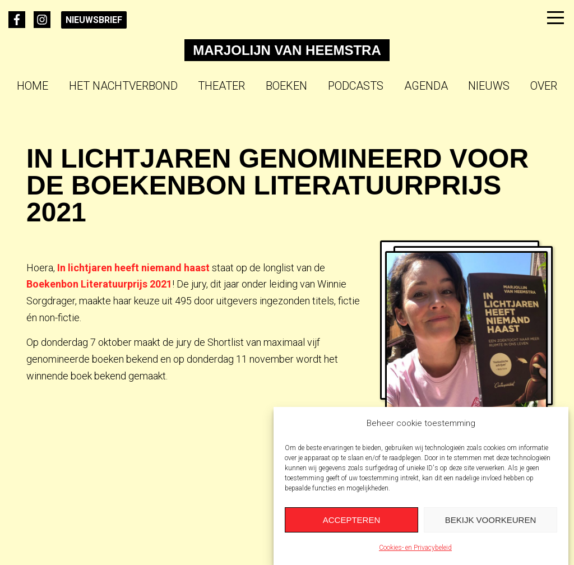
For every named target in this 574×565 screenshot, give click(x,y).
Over (543, 85)
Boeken (286, 85)
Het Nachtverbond (123, 85)
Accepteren (352, 520)
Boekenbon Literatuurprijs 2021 (99, 284)
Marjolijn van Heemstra (287, 50)
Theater (221, 85)
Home (32, 85)
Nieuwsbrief (94, 20)
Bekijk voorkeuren (490, 520)
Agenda (426, 85)
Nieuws (489, 85)
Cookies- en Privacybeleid (415, 548)
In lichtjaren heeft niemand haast (133, 268)
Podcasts (355, 85)
